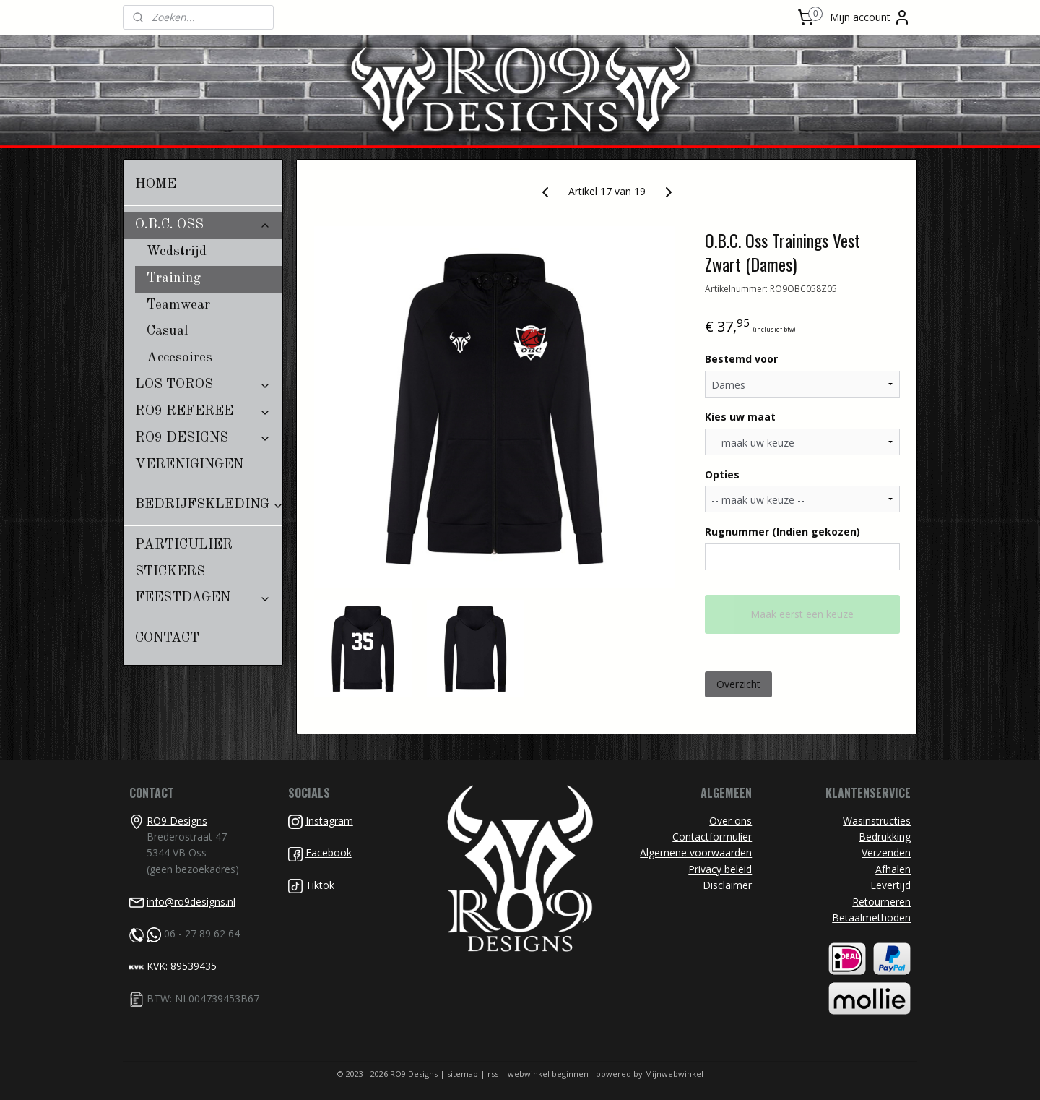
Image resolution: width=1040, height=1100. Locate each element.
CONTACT (167, 638)
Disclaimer (727, 885)
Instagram (329, 821)
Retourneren (881, 901)
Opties (722, 474)
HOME (155, 185)
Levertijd (890, 885)
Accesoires (179, 358)
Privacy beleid (720, 869)
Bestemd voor (741, 359)
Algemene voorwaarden (696, 852)
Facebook (329, 852)
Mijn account (870, 17)
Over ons (730, 821)
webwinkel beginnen (548, 1073)
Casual (167, 331)
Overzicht (738, 684)
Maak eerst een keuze (802, 614)
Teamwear (178, 305)
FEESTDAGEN (203, 598)
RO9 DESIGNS (203, 438)
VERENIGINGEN (189, 465)
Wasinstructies (877, 821)
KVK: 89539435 (182, 966)
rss (493, 1073)
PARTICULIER (184, 545)
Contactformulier (712, 836)
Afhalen (893, 869)
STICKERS (170, 572)
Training (174, 278)
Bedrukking (885, 836)
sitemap (462, 1073)
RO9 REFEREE (203, 411)
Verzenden (886, 852)
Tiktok (320, 885)
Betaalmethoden (871, 917)
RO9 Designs (177, 821)
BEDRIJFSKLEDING (208, 505)
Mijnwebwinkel (674, 1073)
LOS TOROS (203, 385)
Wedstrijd (177, 252)
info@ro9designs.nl (191, 901)
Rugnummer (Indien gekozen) (782, 531)
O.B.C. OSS (203, 225)
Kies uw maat (740, 417)
